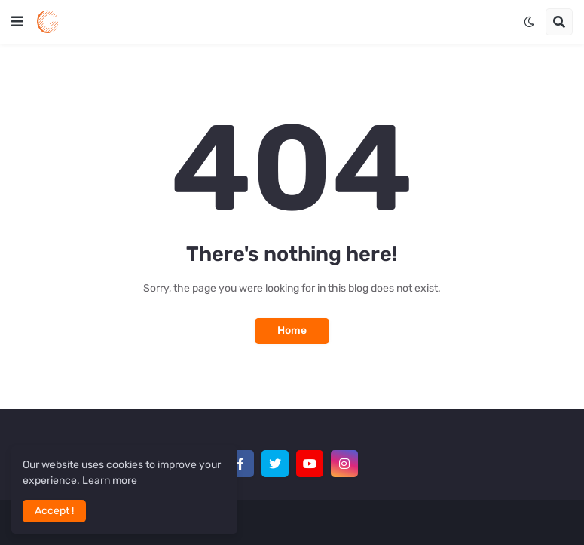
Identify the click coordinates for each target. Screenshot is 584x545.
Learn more (109, 480)
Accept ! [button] (54, 510)
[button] (17, 21)
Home (292, 330)
